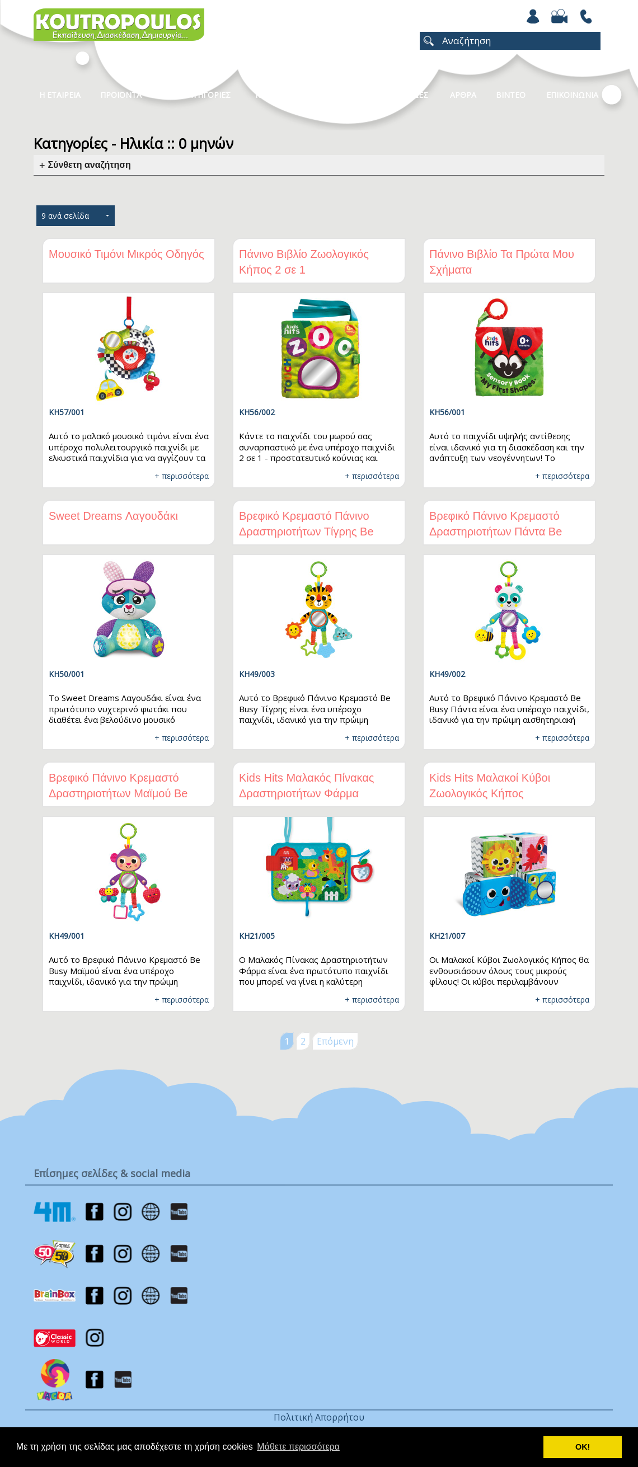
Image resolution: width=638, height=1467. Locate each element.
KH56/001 (447, 412)
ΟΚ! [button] (582, 1446)
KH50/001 (67, 674)
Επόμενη (335, 1041)
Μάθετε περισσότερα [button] (298, 1446)
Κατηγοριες (206, 95)
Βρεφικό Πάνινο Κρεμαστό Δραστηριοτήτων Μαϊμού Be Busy (118, 793)
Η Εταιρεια (60, 95)
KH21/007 (447, 935)
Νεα (333, 95)
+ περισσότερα (181, 476)
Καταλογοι (277, 95)
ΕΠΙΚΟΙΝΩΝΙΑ (572, 95)
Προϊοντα (121, 95)
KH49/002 (447, 674)
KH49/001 (67, 935)
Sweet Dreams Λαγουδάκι (113, 516)
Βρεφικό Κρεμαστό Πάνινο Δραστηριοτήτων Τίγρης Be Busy (306, 531)
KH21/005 (257, 935)
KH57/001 (67, 412)
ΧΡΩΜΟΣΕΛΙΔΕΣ (397, 95)
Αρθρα (463, 95)
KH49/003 (257, 674)
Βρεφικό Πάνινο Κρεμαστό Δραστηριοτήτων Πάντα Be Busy (495, 531)
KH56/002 (257, 412)
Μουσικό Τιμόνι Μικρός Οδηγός (126, 254)
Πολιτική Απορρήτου (319, 1417)
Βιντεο (511, 95)
